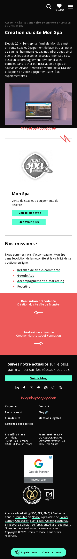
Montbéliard (48, 524)
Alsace (36, 517)
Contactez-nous (51, 552)
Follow (59, 7)
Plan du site (12, 418)
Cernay (9, 520)
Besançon (64, 524)
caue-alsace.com (49, 528)
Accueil (9, 22)
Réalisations (25, 22)
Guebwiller (22, 520)
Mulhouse (59, 513)
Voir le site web (29, 213)
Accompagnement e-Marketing (40, 281)
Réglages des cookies (19, 424)
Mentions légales (50, 418)
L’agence (11, 406)
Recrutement (13, 412)
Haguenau (61, 520)
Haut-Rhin (21, 517)
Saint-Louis (37, 520)
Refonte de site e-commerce (38, 270)
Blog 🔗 (43, 412)
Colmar (64, 517)
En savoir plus (28, 222)
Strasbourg (12, 524)
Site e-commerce (47, 22)
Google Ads (25, 275)
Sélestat (25, 524)
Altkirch (49, 520)
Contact (44, 406)
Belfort (36, 524)
